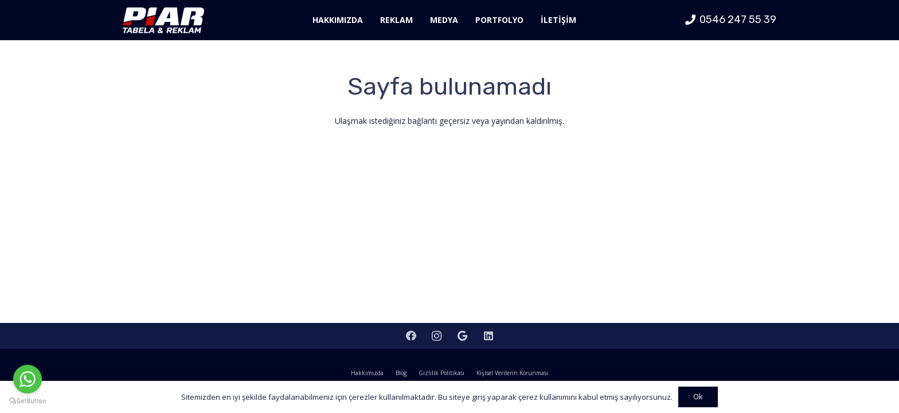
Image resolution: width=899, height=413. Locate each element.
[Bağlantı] (163, 20)
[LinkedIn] (488, 336)
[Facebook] (411, 336)
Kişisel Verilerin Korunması (512, 373)
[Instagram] (437, 336)
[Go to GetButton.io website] (27, 401)
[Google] (462, 336)
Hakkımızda (367, 373)
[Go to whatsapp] (27, 379)
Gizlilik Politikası (441, 373)
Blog (401, 373)
